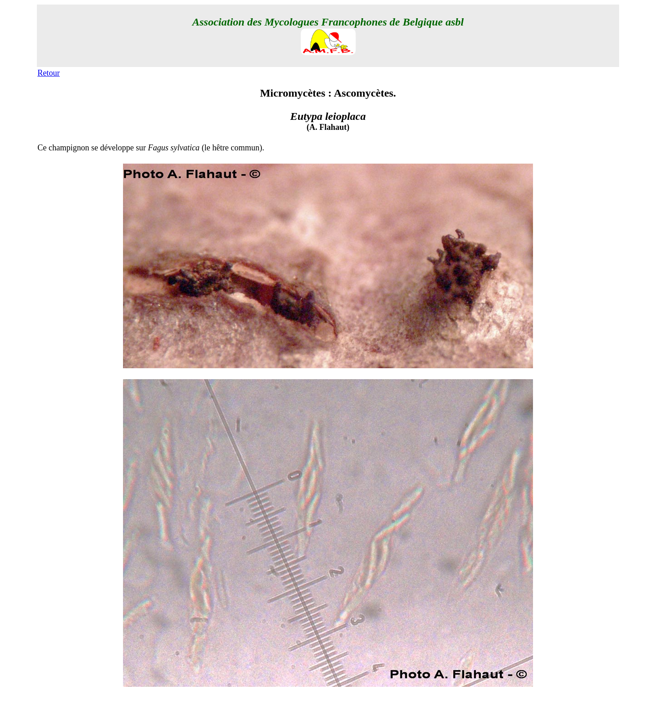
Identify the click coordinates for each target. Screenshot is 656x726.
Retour (48, 72)
